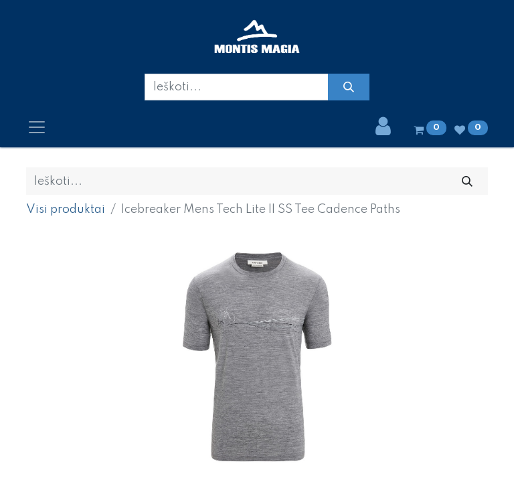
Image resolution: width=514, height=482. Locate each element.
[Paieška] (348, 87)
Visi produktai (65, 210)
